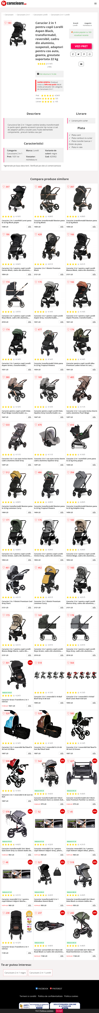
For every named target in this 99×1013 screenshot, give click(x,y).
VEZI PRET (81, 46)
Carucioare (9, 15)
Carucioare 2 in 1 (23, 15)
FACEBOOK (42, 988)
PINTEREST (56, 988)
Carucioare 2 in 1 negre (15, 972)
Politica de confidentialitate (50, 996)
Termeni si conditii (28, 996)
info (29, 226)
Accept (59, 1010)
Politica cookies (71, 996)
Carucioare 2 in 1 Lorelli (60, 15)
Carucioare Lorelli (40, 15)
